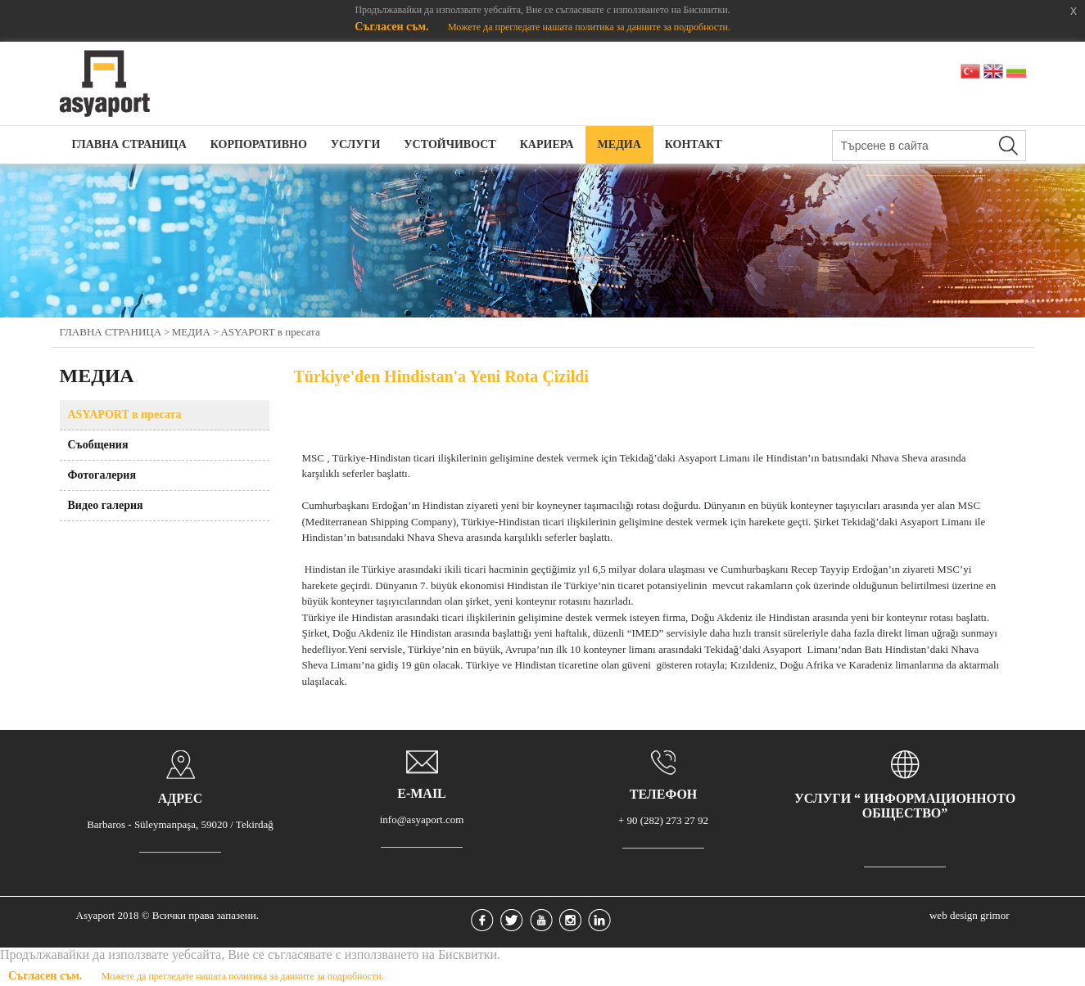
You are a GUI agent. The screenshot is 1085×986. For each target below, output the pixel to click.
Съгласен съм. (393, 26)
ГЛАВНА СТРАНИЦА (129, 144)
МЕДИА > (195, 332)
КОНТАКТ (693, 144)
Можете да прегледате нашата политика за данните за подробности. (589, 27)
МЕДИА (619, 144)
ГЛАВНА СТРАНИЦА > (115, 332)
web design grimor (969, 915)
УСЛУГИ (356, 144)
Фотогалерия (102, 475)
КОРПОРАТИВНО (258, 144)
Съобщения (98, 445)
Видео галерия (105, 505)
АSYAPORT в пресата (269, 332)
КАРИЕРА (547, 144)
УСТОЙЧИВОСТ (449, 144)
